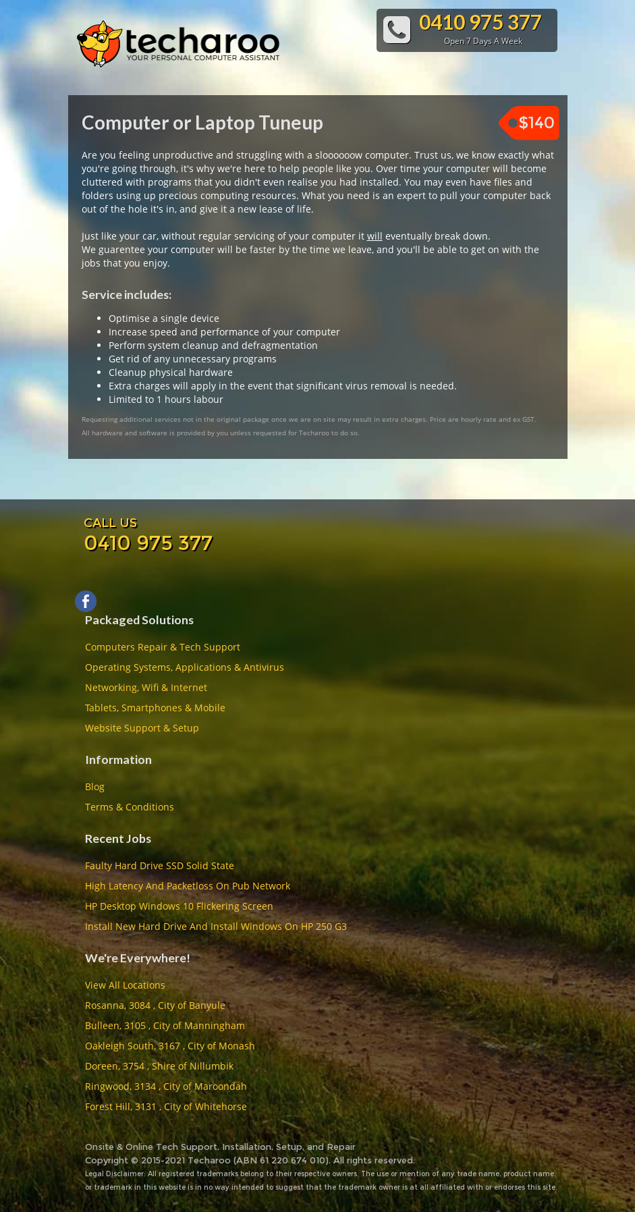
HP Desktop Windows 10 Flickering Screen (179, 906)
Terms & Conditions (129, 806)
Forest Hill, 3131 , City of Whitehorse (166, 1106)
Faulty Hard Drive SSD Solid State (159, 865)
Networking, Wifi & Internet (146, 687)
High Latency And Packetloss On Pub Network (187, 885)
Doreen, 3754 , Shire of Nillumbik (159, 1065)
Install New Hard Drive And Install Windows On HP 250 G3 (216, 926)
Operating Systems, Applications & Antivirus (184, 667)
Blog (95, 786)
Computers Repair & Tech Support (162, 646)
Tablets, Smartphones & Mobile (155, 707)
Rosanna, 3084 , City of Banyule (155, 1005)
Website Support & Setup (142, 727)
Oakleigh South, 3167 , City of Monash (170, 1045)
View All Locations (125, 985)
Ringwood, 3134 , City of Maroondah (166, 1086)
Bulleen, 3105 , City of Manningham (165, 1025)
